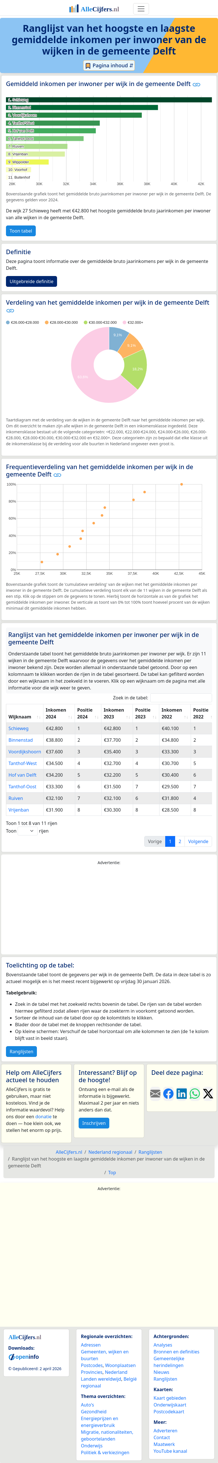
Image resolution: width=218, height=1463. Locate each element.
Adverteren (165, 1431)
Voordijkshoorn (25, 752)
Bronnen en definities (176, 1352)
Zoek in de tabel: (162, 697)
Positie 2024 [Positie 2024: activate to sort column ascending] (85, 713)
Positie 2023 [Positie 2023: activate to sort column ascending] (142, 713)
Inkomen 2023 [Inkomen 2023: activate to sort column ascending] (114, 713)
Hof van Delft (22, 775)
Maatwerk (164, 1444)
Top (112, 1172)
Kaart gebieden (170, 1398)
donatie (43, 1116)
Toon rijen (27, 831)
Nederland (116, 1372)
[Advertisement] (109, 910)
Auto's (87, 1405)
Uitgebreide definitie (31, 281)
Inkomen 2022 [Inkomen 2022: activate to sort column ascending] (172, 713)
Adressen (91, 1345)
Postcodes (92, 1365)
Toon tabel (21, 231)
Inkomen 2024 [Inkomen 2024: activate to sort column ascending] (56, 713)
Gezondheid (93, 1411)
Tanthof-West (23, 763)
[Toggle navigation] (141, 8)
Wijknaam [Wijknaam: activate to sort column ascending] (20, 717)
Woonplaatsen (120, 1365)
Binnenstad (21, 740)
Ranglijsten (21, 1051)
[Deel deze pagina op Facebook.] (168, 1094)
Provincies (91, 1372)
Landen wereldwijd (101, 1379)
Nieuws (161, 1372)
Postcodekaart (169, 1411)
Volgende (198, 841)
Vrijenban (19, 810)
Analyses (163, 1345)
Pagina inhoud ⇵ (109, 65)
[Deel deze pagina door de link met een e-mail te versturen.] (155, 1094)
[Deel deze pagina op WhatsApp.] (195, 1094)
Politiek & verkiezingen (105, 1452)
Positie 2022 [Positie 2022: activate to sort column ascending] (200, 713)
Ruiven (16, 798)
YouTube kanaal (170, 1451)
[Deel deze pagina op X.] (208, 1094)
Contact (162, 1437)
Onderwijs (91, 1446)
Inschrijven (94, 1123)
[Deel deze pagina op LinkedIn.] (182, 1094)
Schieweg (19, 728)
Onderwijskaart (170, 1405)
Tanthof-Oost (22, 786)
